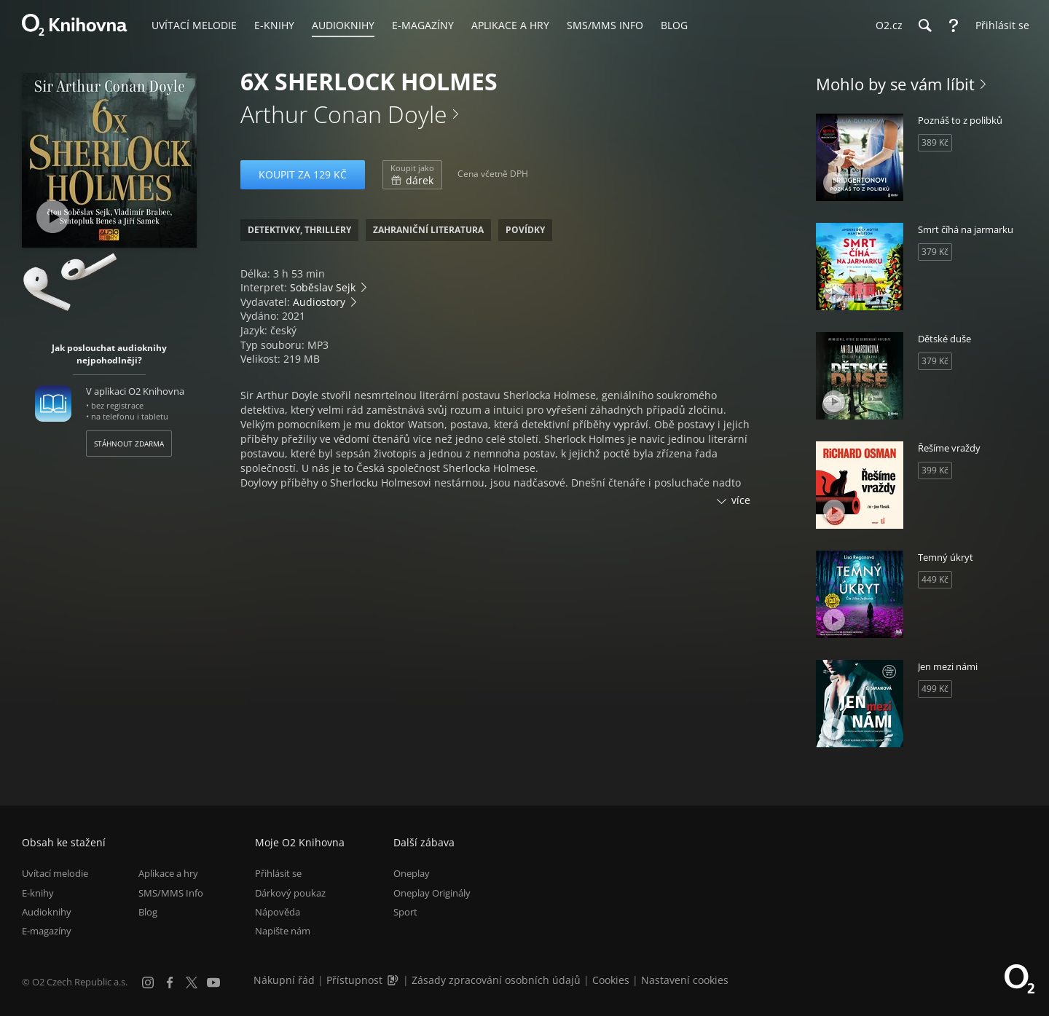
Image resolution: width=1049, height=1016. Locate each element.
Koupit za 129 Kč (303, 174)
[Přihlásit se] (998, 25)
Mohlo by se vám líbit (895, 84)
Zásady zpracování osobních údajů (496, 980)
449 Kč (935, 579)
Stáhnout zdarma (129, 443)
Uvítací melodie (55, 873)
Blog (147, 911)
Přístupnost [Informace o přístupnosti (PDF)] (354, 980)
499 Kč (935, 688)
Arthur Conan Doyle (343, 114)
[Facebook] (170, 982)
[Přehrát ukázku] (52, 216)
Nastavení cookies (684, 980)
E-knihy (38, 892)
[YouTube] (213, 982)
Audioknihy (46, 911)
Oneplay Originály (432, 892)
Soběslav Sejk (322, 287)
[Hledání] (924, 25)
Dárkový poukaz (290, 892)
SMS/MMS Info (170, 892)
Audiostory (319, 302)
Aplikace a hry (168, 873)
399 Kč (935, 470)
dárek (412, 174)
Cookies (610, 980)
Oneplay (411, 873)
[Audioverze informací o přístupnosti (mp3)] (394, 980)
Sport (405, 911)
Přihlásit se (278, 873)
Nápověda (277, 911)
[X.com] (192, 982)
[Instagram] (148, 982)
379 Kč (935, 251)
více (740, 500)
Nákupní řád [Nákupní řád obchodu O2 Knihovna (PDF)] (284, 980)
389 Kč (935, 142)
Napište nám (282, 930)
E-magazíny (46, 930)
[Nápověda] (953, 25)
